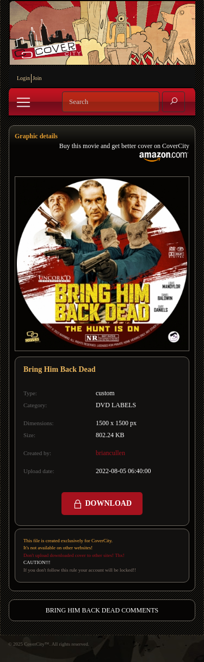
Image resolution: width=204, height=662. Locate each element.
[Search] (110, 101)
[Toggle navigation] (23, 102)
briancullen (110, 453)
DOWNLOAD (102, 504)
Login (23, 78)
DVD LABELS (116, 405)
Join (37, 78)
